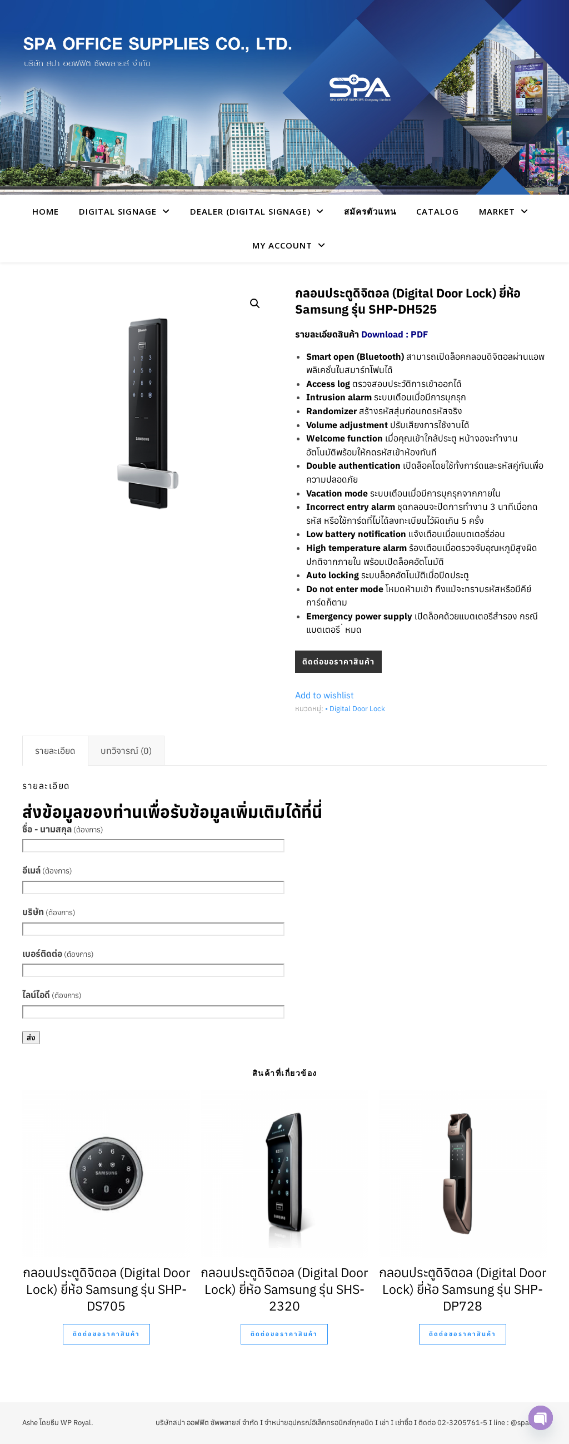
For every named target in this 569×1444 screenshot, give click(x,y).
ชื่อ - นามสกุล (62, 829)
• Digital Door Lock (355, 708)
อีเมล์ (47, 870)
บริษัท (49, 911)
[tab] (55, 751)
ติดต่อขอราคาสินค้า (338, 662)
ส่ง (31, 1038)
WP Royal (76, 1422)
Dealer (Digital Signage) (250, 211)
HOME (45, 211)
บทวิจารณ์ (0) (126, 750)
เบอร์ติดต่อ (58, 953)
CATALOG (437, 211)
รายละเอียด (55, 750)
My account (282, 245)
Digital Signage (118, 211)
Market (497, 211)
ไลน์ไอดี (52, 994)
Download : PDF (394, 334)
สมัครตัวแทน (370, 211)
